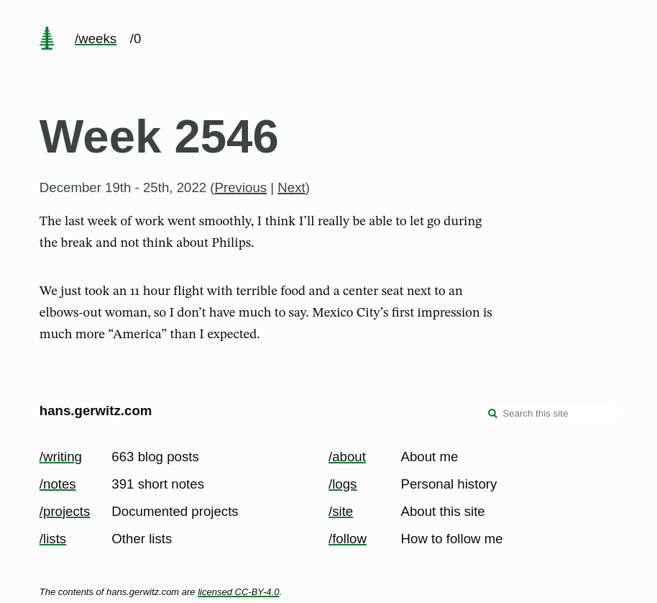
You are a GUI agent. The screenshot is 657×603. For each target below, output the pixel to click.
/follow (347, 538)
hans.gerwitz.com (96, 410)
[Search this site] (549, 413)
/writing (61, 456)
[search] (493, 415)
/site (340, 511)
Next (291, 187)
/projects (65, 511)
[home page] (47, 39)
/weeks (95, 38)
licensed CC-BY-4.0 (238, 591)
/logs (342, 483)
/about (347, 456)
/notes (58, 483)
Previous (241, 187)
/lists (53, 538)
